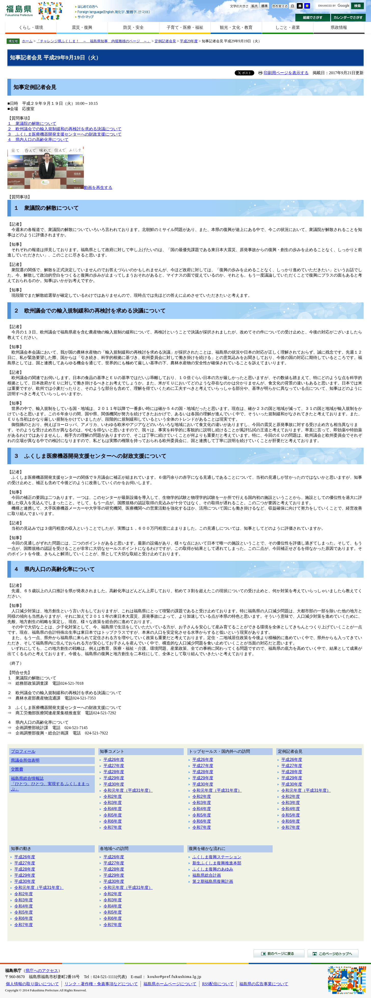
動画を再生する (98, 187)
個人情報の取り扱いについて (32, 984)
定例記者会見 (165, 41)
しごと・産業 (287, 27)
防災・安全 (133, 27)
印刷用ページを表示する (286, 73)
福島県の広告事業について (263, 984)
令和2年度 (112, 796)
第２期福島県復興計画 (212, 881)
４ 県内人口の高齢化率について (38, 139)
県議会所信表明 (25, 760)
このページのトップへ (333, 953)
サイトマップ (113, 16)
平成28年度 (113, 772)
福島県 (19, 11)
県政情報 (339, 27)
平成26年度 (113, 759)
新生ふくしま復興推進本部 (216, 863)
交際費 (17, 769)
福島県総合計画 (206, 875)
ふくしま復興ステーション (216, 857)
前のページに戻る (279, 953)
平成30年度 (113, 784)
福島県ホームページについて (169, 984)
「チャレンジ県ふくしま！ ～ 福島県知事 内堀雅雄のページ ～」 (93, 41)
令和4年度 (112, 809)
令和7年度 (112, 827)
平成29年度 (189, 41)
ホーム (27, 41)
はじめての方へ (113, 7)
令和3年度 (112, 802)
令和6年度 (112, 821)
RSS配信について (218, 984)
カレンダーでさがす (348, 17)
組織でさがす (312, 17)
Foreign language (113, 11)
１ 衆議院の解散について (31, 123)
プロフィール (23, 751)
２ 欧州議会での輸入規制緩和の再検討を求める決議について (64, 129)
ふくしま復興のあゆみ (212, 869)
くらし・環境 (31, 27)
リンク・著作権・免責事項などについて (101, 984)
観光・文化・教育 (236, 27)
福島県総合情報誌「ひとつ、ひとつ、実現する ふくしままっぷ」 (50, 783)
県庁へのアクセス (41, 970)
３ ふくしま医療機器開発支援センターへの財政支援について (64, 134)
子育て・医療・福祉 (185, 27)
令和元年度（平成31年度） (128, 790)
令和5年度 (112, 815)
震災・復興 (82, 27)
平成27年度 (113, 765)
